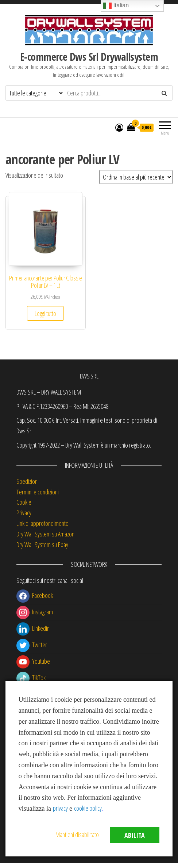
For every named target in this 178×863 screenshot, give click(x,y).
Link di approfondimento (42, 523)
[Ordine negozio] (136, 177)
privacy (60, 808)
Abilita (134, 835)
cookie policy (88, 808)
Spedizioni (27, 481)
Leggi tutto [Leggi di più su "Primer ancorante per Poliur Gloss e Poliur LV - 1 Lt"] (45, 313)
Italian (116, 5)
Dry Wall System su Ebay (42, 544)
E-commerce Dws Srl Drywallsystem (89, 57)
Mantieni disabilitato (77, 834)
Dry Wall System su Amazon (45, 534)
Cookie (23, 502)
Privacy (23, 512)
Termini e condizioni (37, 491)
